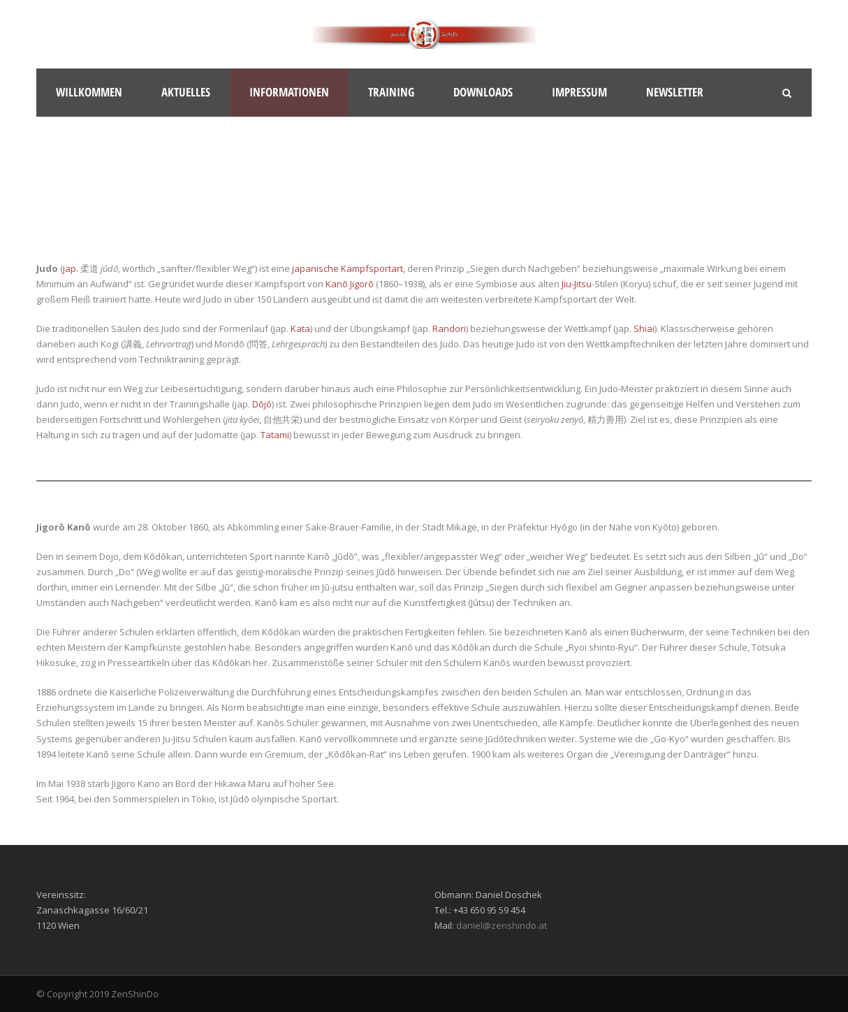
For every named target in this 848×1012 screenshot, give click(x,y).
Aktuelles (185, 92)
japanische (315, 268)
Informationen (289, 92)
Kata (300, 328)
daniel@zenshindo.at (501, 925)
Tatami (275, 434)
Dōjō (262, 404)
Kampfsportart (372, 268)
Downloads (483, 92)
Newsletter (674, 92)
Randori (449, 328)
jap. (70, 268)
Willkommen (89, 92)
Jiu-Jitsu (577, 283)
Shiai (644, 328)
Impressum (579, 92)
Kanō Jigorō (350, 283)
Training (391, 92)
